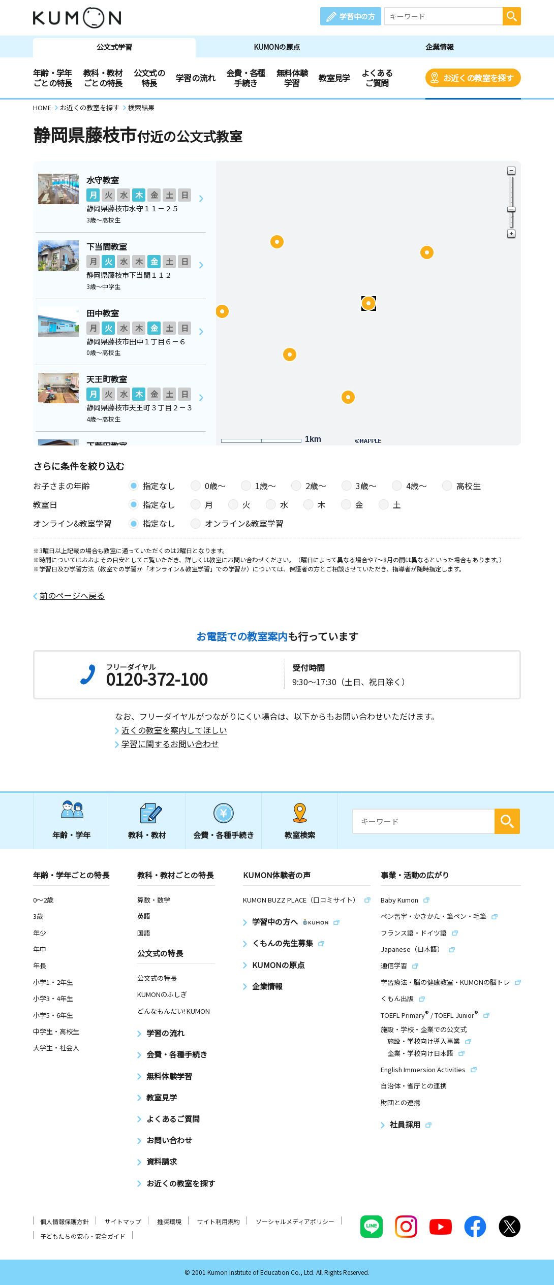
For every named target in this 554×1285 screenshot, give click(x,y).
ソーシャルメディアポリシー (295, 1221)
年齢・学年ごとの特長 (52, 78)
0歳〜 (215, 485)
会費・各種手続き (245, 78)
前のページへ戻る (72, 595)
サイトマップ (123, 1221)
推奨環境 (169, 1221)
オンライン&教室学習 (244, 523)
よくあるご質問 (376, 78)
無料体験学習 (291, 78)
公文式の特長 (149, 78)
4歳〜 (416, 485)
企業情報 (439, 47)
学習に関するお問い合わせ (170, 743)
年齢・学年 (71, 834)
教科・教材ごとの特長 (102, 78)
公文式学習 (114, 47)
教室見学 (334, 78)
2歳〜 (315, 485)
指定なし (159, 485)
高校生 (468, 485)
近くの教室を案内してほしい (174, 730)
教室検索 (300, 834)
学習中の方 (357, 16)
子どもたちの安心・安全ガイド (83, 1236)
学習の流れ (195, 78)
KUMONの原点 (277, 47)
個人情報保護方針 (64, 1221)
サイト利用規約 (218, 1221)
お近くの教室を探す (478, 78)
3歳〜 (366, 485)
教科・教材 (147, 834)
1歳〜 (265, 485)
